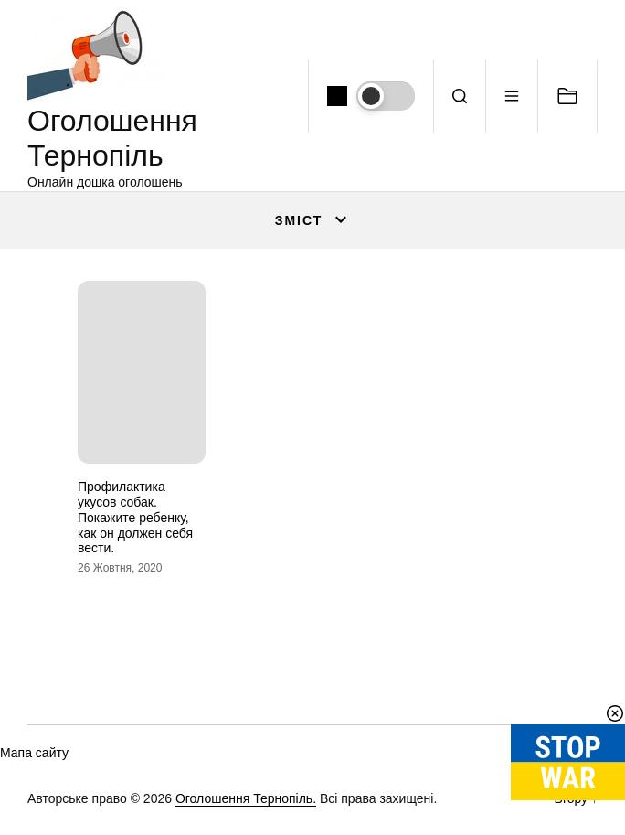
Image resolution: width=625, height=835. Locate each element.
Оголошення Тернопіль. (245, 798)
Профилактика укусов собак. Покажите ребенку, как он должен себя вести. (135, 517)
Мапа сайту (34, 752)
